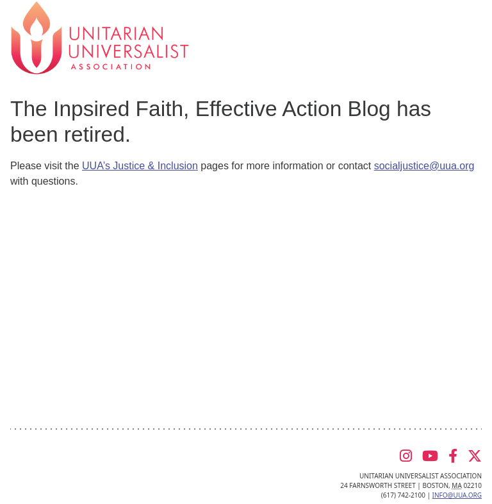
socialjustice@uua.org (424, 165)
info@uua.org (457, 495)
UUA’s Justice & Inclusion (140, 165)
